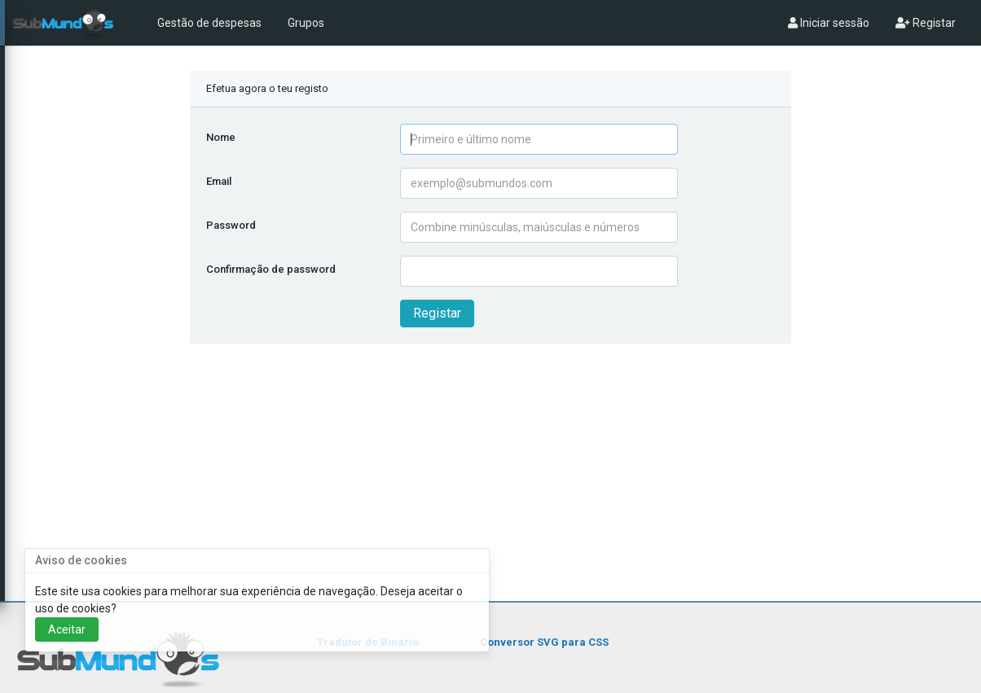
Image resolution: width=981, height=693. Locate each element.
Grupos (306, 22)
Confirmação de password (271, 269)
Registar (925, 22)
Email (218, 181)
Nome (220, 137)
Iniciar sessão (828, 22)
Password (231, 225)
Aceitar (67, 629)
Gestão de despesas (209, 22)
